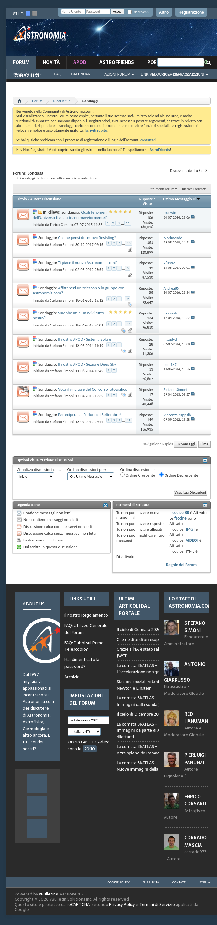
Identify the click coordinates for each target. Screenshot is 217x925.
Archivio (72, 676)
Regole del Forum (181, 565)
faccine (180, 518)
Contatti (179, 882)
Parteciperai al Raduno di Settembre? (89, 414)
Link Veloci (152, 74)
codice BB (180, 512)
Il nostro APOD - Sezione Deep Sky (87, 364)
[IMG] (189, 529)
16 (128, 243)
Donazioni (26, 75)
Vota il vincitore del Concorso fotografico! (93, 389)
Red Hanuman (196, 717)
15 (128, 420)
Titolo (22, 199)
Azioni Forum (117, 74)
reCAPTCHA (78, 904)
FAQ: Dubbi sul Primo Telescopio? (84, 646)
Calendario (83, 74)
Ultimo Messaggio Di (181, 199)
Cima (204, 444)
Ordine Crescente (137, 475)
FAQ (58, 74)
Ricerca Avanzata (178, 74)
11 (128, 223)
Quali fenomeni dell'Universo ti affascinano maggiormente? (70, 215)
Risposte (146, 199)
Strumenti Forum (162, 189)
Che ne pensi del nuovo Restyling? (87, 237)
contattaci (148, 140)
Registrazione (191, 12)
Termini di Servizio (157, 904)
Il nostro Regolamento (86, 615)
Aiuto (164, 12)
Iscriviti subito (96, 130)
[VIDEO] (191, 540)
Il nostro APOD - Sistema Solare (84, 339)
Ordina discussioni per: (86, 469)
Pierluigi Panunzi (195, 759)
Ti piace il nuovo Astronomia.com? (87, 262)
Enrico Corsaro (61, 224)
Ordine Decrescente (178, 475)
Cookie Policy (119, 882)
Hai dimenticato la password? (81, 663)
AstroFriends (116, 62)
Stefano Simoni (62, 245)
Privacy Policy (122, 904)
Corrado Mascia (195, 841)
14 (128, 324)
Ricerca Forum (192, 189)
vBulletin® (49, 894)
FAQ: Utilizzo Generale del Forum (86, 629)
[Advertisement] (168, 39)
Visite (147, 203)
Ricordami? (138, 12)
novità (51, 62)
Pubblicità (151, 882)
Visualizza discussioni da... (39, 469)
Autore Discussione (45, 199)
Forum (21, 62)
